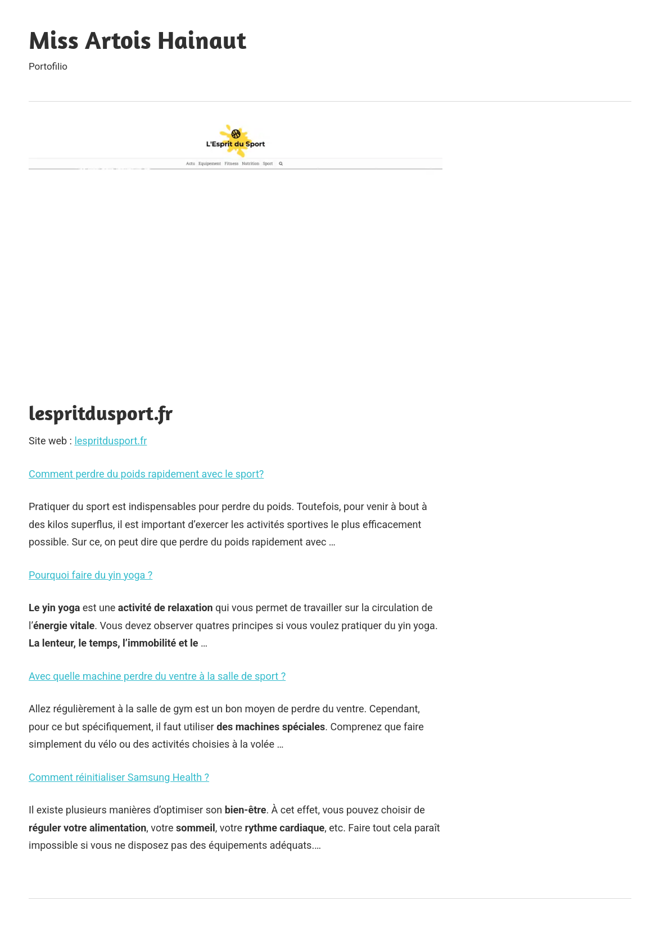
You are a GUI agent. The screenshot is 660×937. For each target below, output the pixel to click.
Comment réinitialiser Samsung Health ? (119, 777)
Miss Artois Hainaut (137, 40)
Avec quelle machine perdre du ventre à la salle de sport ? (157, 676)
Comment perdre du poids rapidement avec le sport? (146, 474)
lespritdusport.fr (110, 441)
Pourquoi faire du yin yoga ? (90, 575)
